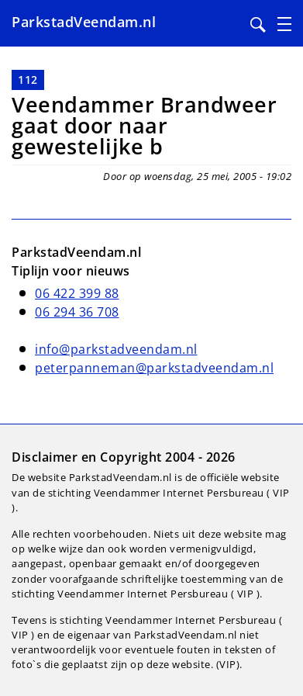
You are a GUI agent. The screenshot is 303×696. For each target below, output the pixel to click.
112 (28, 79)
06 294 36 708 (77, 311)
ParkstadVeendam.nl (84, 21)
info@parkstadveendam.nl (116, 349)
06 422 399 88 (77, 293)
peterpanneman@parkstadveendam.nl (154, 367)
